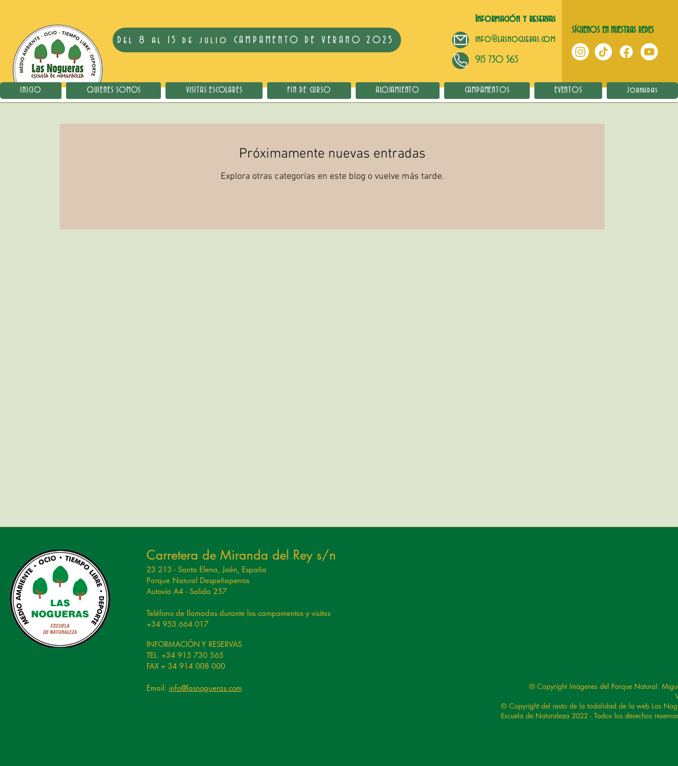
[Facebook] (626, 51)
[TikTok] (603, 51)
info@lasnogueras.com (515, 38)
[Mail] (460, 40)
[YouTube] (649, 51)
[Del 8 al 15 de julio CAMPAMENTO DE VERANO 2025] (257, 40)
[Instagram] (580, 51)
